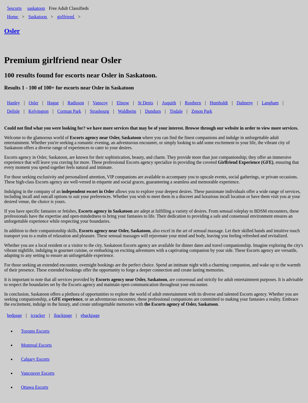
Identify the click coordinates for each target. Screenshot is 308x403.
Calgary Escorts (35, 359)
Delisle (13, 111)
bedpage (14, 315)
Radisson (75, 102)
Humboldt (219, 102)
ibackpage (63, 315)
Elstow (123, 102)
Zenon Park (201, 111)
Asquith (169, 102)
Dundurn (153, 111)
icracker (38, 315)
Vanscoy (100, 102)
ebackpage (90, 315)
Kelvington (39, 111)
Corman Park (69, 111)
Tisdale (176, 111)
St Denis (145, 102)
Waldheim (127, 111)
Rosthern (193, 102)
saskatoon (36, 8)
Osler (33, 102)
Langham (270, 102)
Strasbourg (99, 111)
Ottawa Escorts (34, 387)
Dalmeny (245, 102)
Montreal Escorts (36, 345)
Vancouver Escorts (38, 373)
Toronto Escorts (35, 331)
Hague (53, 102)
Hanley (13, 102)
